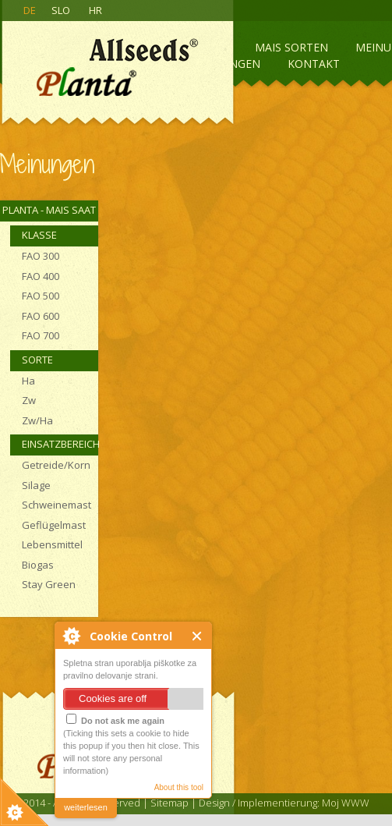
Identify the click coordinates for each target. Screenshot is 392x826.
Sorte (37, 360)
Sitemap (169, 803)
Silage (36, 485)
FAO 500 (40, 296)
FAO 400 (40, 276)
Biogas (38, 565)
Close (197, 636)
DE (29, 10)
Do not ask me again (115, 719)
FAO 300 (40, 256)
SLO (60, 10)
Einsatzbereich (60, 444)
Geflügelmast (54, 525)
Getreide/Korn (56, 465)
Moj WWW (345, 803)
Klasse (39, 235)
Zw (29, 400)
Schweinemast (56, 505)
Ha (28, 381)
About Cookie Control (71, 635)
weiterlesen (86, 807)
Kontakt (314, 63)
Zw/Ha (37, 420)
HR (95, 10)
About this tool (178, 787)
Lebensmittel (52, 544)
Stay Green (49, 584)
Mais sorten (291, 47)
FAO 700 (40, 335)
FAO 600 (40, 316)
